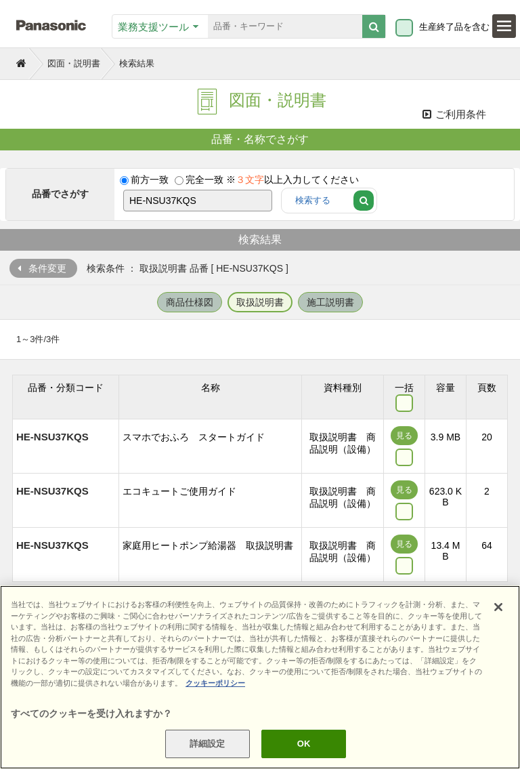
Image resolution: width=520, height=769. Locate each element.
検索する (312, 200)
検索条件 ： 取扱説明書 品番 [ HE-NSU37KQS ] (187, 268)
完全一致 (204, 179)
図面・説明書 (73, 63)
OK (304, 744)
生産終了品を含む (454, 27)
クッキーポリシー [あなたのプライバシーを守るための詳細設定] (215, 683)
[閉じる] (498, 607)
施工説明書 (330, 302)
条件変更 (47, 268)
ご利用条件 (454, 114)
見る (404, 435)
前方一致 (150, 179)
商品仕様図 (189, 302)
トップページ (22, 62)
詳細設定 (207, 744)
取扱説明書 (260, 302)
